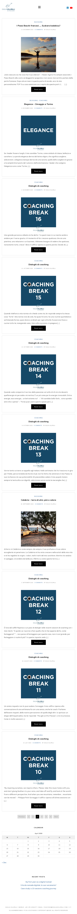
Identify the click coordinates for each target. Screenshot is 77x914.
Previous (22, 817)
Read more (38, 89)
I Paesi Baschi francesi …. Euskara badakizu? (38, 25)
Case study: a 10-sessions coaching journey (38, 888)
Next (56, 817)
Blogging (38, 22)
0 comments (39, 29)
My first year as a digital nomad (39, 882)
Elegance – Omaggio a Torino (38, 104)
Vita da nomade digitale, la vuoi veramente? (38, 885)
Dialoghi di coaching (38, 186)
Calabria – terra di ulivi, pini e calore (38, 500)
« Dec (4, 862)
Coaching (43, 100)
